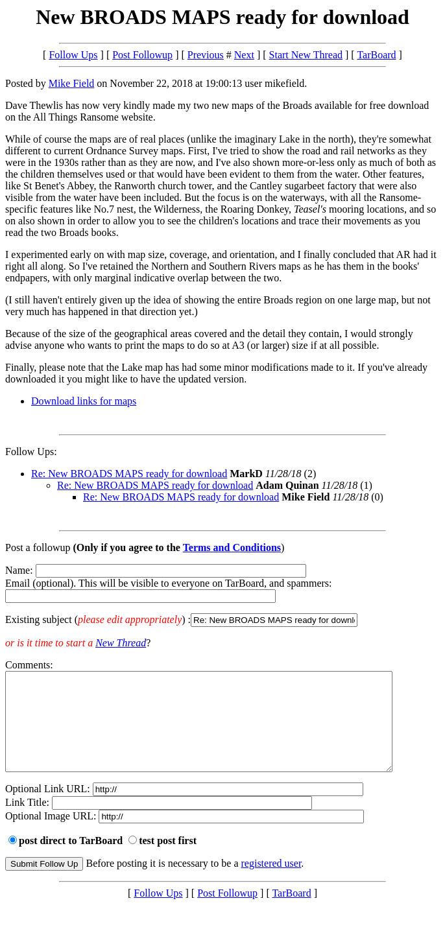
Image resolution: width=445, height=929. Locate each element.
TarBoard (376, 54)
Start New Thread (306, 54)
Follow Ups (73, 54)
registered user (271, 882)
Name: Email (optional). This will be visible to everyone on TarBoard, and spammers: (222, 596)
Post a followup (37, 547)
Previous (205, 54)
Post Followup (142, 54)
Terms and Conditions (232, 547)
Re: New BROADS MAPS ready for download (129, 473)
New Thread (120, 642)
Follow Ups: (31, 451)
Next (244, 54)
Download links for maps (83, 400)
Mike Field (72, 83)
